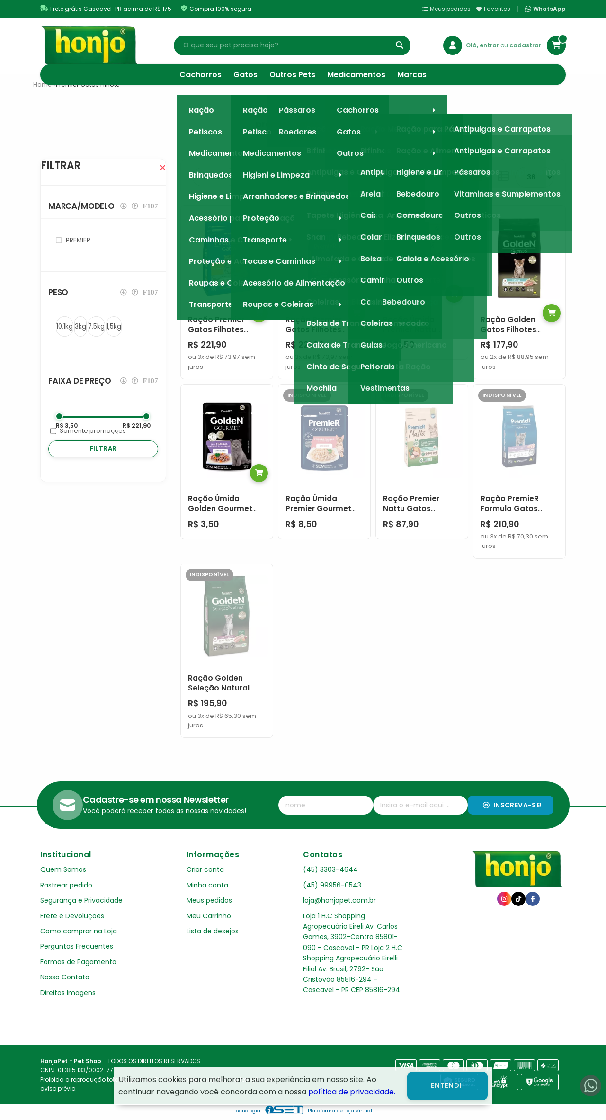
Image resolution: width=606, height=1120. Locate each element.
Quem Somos (63, 869)
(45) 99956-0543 (332, 885)
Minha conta (207, 885)
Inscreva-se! (512, 805)
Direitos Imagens (68, 992)
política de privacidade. (351, 1091)
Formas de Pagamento (78, 962)
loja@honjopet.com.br (339, 900)
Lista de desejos (213, 931)
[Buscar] (399, 45)
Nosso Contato (64, 977)
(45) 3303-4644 (330, 869)
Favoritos (493, 8)
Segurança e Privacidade (81, 900)
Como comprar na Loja (78, 931)
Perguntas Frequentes (76, 946)
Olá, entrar (483, 45)
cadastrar (525, 45)
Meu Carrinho (209, 916)
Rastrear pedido (66, 885)
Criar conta (205, 869)
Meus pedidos (446, 8)
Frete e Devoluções (72, 916)
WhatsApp (545, 9)
